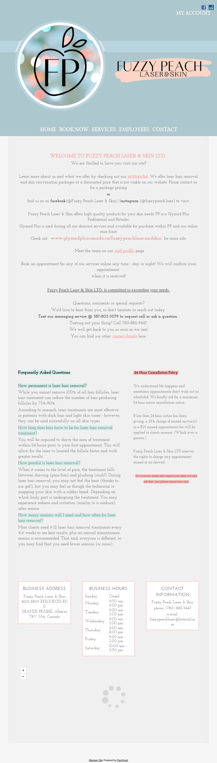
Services (104, 130)
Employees (134, 130)
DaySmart (122, 760)
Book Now (73, 130)
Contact (164, 130)
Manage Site (96, 760)
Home (48, 130)
